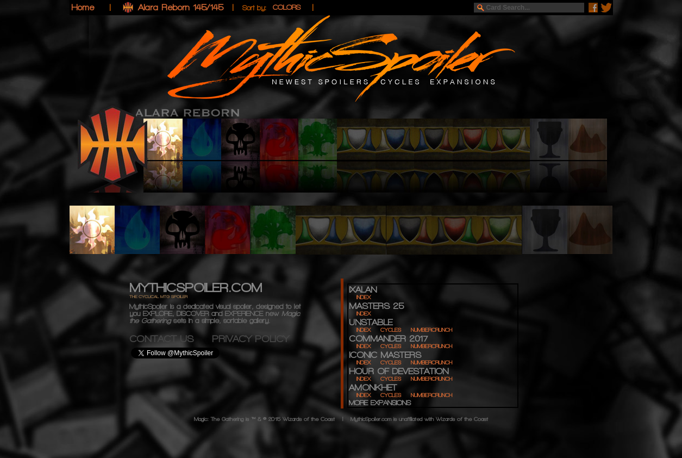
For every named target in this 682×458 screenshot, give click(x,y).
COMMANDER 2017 (388, 338)
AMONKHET (373, 387)
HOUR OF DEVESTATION (398, 371)
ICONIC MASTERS (385, 355)
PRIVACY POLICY (250, 338)
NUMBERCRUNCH (431, 330)
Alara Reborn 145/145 (180, 7)
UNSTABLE (370, 322)
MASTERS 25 (376, 306)
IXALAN (363, 289)
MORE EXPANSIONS (380, 402)
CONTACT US (170, 338)
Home (82, 7)
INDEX (363, 297)
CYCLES (390, 330)
